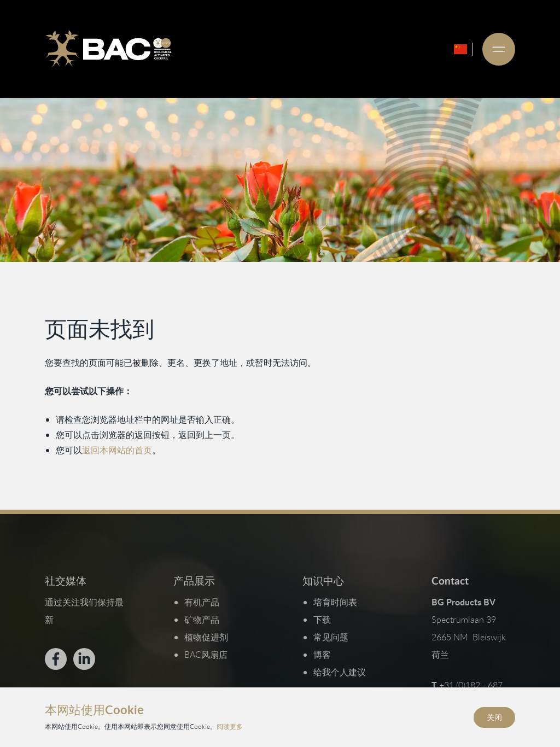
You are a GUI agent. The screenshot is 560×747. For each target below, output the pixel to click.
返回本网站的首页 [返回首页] (117, 450)
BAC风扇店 (206, 655)
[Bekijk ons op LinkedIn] (84, 659)
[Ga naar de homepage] (108, 49)
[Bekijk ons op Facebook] (56, 659)
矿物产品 (201, 620)
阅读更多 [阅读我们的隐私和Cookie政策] (230, 726)
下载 (322, 620)
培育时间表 (335, 602)
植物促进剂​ (206, 637)
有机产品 (201, 602)
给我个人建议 (339, 672)
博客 (322, 655)
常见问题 (330, 637)
